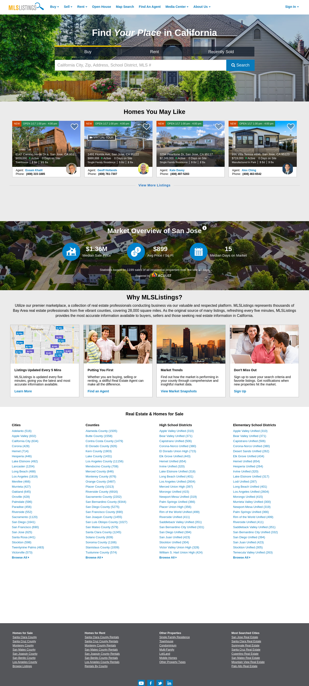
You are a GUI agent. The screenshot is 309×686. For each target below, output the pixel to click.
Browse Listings (22, 666)
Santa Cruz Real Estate (246, 649)
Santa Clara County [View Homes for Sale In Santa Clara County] (25, 637)
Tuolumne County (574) (101, 552)
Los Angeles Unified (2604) (177, 481)
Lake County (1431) (99, 456)
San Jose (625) (22, 532)
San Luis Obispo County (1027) (106, 522)
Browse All (20, 557)
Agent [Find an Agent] (150, 7)
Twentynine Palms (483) (28, 547)
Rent (80, 7)
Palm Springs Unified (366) (177, 502)
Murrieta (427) (21, 486)
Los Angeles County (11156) (105, 461)
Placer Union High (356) (175, 507)
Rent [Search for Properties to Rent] (154, 51)
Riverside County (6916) (102, 491)
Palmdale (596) (22, 502)
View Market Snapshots (179, 391)
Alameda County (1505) (101, 431)
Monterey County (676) (101, 476)
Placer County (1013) (100, 486)
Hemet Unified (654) (172, 461)
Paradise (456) (22, 507)
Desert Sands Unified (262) (251, 451)
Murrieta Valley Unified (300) (252, 502)
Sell (67, 7)
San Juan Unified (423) (174, 537)
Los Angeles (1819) (25, 476)
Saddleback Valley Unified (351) (180, 522)
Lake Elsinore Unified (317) (251, 476)
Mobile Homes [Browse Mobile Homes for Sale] (168, 658)
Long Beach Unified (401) (176, 476)
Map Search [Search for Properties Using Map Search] (125, 7)
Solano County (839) (99, 537)
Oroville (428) (21, 496)
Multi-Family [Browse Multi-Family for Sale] (166, 649)
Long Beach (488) (24, 471)
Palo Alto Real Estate (245, 666)
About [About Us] (200, 7)
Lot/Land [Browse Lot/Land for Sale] (164, 653)
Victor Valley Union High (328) (179, 547)
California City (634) (25, 441)
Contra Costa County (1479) (104, 441)
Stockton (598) (22, 542)
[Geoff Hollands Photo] (143, 167)
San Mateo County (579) (102, 527)
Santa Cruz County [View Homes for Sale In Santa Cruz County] (24, 641)
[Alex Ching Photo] (288, 167)
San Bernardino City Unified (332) (255, 532)
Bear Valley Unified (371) (176, 436)
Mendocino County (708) (102, 466)
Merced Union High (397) (176, 486)
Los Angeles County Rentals (102, 662)
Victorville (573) (22, 552)
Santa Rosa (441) (23, 537)
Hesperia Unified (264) (248, 466)
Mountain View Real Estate (248, 662)
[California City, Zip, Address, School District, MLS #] (141, 65)
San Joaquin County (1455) (104, 517)
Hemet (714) (20, 451)
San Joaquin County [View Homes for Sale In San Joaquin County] (25, 653)
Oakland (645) (21, 491)
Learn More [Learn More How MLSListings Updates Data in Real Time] (23, 391)
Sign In (290, 7)
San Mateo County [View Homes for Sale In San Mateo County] (24, 649)
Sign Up (240, 391)
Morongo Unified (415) (174, 491)
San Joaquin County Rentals (102, 653)
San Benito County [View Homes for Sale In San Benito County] (24, 658)
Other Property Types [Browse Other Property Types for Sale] (172, 662)
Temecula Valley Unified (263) (253, 552)
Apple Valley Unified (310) (176, 431)
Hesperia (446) (22, 456)
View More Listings (154, 185)
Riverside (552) (22, 512)
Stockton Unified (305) (248, 547)
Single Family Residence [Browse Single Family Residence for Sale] (174, 637)
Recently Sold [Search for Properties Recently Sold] (221, 51)
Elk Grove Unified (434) (248, 456)
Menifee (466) (21, 481)
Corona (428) (21, 446)
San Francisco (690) (25, 527)
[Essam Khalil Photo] (71, 167)
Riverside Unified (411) (174, 517)
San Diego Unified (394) (175, 532)
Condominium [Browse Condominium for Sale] (168, 645)
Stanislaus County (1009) (102, 547)
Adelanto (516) (22, 431)
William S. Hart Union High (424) (181, 552)
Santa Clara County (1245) (103, 532)
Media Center (175, 7)
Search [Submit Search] (240, 65)
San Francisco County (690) (104, 512)
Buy (53, 7)
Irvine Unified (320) (172, 466)
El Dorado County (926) (101, 446)
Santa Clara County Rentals (102, 637)
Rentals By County (96, 666)
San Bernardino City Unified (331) (181, 527)
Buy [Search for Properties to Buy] (87, 51)
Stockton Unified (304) (174, 542)
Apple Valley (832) (24, 436)
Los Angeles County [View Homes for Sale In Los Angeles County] (25, 662)
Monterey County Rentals (100, 645)
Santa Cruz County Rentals (101, 641)
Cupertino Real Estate (245, 653)
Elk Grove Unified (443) (175, 456)
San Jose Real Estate (245, 637)
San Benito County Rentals (101, 658)
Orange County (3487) (100, 481)
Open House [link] (101, 7)
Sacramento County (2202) (104, 496)
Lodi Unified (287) (245, 481)
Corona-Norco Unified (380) (177, 446)
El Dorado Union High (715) (177, 451)
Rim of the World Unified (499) (179, 512)
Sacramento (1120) (25, 517)
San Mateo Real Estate (246, 658)
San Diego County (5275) (103, 507)
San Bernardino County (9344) (106, 502)
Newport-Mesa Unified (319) (178, 496)
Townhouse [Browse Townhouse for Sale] (166, 641)
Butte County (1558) (99, 436)
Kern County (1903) (99, 451)
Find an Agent (98, 391)
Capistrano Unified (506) (175, 441)
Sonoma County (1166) (101, 542)
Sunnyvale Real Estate (245, 645)
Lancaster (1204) (23, 466)
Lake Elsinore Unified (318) (177, 471)
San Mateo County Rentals (101, 649)
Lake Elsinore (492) (25, 461)
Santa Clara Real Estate (246, 641)
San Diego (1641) (23, 522)
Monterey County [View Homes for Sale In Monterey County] (23, 645)
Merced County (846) (100, 471)
